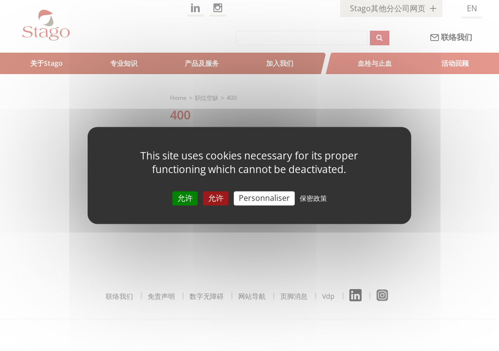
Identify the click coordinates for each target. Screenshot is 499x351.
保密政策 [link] (313, 198)
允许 (185, 198)
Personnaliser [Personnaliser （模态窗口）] (264, 198)
